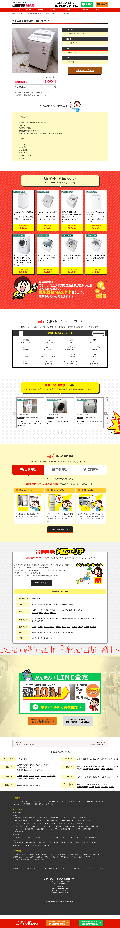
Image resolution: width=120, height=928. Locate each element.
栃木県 (40, 610)
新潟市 (39, 618)
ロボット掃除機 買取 (55, 839)
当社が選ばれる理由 (19, 867)
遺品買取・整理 (95, 867)
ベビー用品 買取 (18, 856)
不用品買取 (84, 867)
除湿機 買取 (94, 839)
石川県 (52, 618)
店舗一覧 (55, 870)
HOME (19, 10)
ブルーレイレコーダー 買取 (21, 836)
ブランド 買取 (54, 856)
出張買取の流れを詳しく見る (60, 529)
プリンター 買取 (36, 833)
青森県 (34, 604)
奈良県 (86, 627)
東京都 (79, 610)
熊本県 (79, 800)
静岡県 (83, 618)
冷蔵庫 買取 (16, 831)
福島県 (70, 604)
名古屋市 (40, 621)
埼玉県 (52, 610)
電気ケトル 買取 (50, 836)
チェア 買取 (36, 850)
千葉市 (73, 610)
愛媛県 (46, 638)
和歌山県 (93, 627)
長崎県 (104, 797)
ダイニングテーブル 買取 (50, 850)
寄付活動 (101, 881)
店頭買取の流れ (60, 867)
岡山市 (51, 632)
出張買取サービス (33, 867)
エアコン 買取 (43, 831)
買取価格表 (22, 13)
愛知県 (34, 621)
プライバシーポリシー (38, 814)
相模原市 (53, 613)
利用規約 (87, 870)
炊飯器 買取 (61, 836)
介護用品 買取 (36, 858)
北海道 (34, 599)
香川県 (40, 638)
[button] (105, 413)
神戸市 (80, 627)
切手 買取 (95, 856)
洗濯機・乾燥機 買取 (29, 831)
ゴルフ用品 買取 (30, 856)
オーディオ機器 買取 (67, 833)
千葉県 (67, 610)
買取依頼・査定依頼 (85, 70)
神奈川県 (35, 613)
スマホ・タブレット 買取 (20, 833)
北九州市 (86, 797)
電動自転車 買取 (69, 839)
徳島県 (34, 638)
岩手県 (40, 604)
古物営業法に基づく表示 (74, 814)
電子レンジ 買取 (37, 836)
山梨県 (64, 618)
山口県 (70, 632)
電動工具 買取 (43, 856)
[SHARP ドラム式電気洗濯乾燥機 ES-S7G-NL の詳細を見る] (60, 406)
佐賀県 (98, 797)
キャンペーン (38, 881)
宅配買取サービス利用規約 (21, 873)
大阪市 (64, 627)
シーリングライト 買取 (68, 831)
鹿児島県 (104, 800)
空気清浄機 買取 (65, 842)
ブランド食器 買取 (66, 856)
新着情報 (15, 881)
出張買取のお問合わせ (43, 870)
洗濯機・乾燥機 (19, 192)
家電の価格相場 (32, 13)
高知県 (52, 638)
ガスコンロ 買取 (53, 842)
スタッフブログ (90, 881)
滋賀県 (40, 627)
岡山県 (46, 632)
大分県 (91, 800)
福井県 (58, 618)
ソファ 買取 (16, 850)
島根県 (40, 632)
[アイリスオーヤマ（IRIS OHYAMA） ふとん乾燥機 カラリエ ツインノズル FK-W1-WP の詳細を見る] (30, 406)
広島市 (64, 632)
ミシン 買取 (76, 842)
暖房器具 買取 (54, 831)
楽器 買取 (26, 858)
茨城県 (34, 610)
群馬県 (46, 610)
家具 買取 (16, 848)
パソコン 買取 (82, 831)
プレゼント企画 (26, 881)
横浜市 (41, 613)
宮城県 (46, 604)
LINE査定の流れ (73, 867)
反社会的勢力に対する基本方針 (93, 814)
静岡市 (88, 618)
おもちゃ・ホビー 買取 (82, 856)
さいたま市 (59, 610)
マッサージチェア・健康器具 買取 (23, 842)
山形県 (64, 604)
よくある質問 (29, 870)
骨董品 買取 (16, 858)
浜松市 (93, 618)
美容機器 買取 (40, 842)
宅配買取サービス (47, 867)
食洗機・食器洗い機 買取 (75, 836)
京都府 (46, 627)
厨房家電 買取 (87, 842)
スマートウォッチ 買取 (51, 833)
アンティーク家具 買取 (89, 850)
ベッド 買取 (26, 850)
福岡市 (92, 797)
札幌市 (39, 599)
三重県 (34, 627)
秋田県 (58, 604)
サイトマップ (62, 817)
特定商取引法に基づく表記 (56, 814)
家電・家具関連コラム (51, 881)
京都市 (51, 627)
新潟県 (34, 618)
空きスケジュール (77, 881)
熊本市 (85, 800)
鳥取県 (34, 632)
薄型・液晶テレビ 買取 (83, 833)
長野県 (70, 618)
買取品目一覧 (17, 825)
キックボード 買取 (82, 839)
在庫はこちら (65, 881)
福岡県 (79, 797)
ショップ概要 (24, 814)
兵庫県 (74, 627)
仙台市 (51, 604)
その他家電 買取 (18, 845)
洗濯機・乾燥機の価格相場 (47, 13)
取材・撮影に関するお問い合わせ (45, 817)
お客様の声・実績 (76, 870)
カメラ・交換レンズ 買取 (20, 839)
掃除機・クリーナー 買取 (38, 839)
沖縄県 (111, 800)
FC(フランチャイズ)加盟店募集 (22, 817)
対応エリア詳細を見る (41, 583)
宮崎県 (97, 800)
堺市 (68, 627)
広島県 (58, 632)
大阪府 (58, 627)
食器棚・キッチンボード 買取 (70, 850)
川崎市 (46, 613)
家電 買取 (16, 828)
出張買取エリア (17, 870)
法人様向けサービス (38, 873)
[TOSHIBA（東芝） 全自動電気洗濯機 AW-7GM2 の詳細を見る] (90, 406)
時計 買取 (46, 858)
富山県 (46, 618)
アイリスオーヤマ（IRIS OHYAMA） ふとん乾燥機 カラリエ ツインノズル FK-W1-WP (30, 423)
